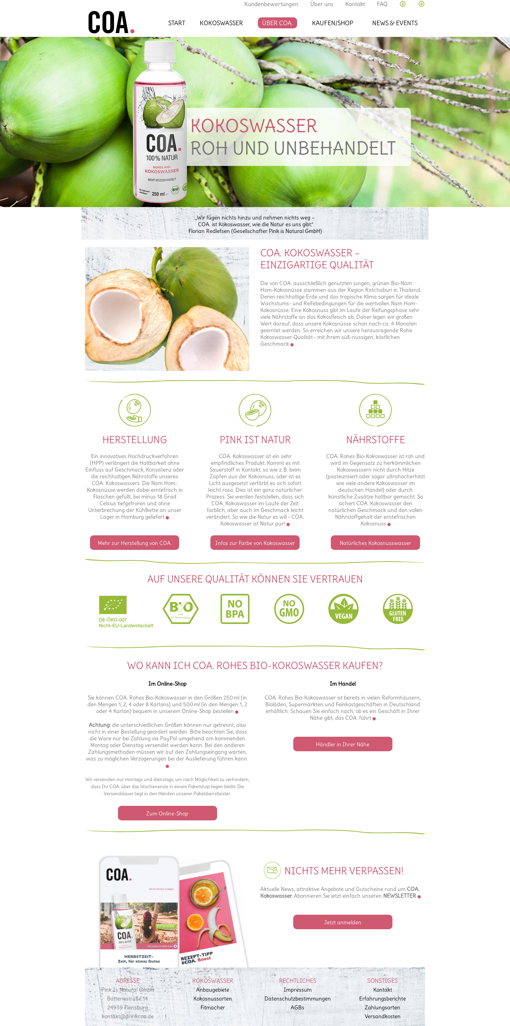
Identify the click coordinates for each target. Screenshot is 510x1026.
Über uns (321, 3)
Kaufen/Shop (332, 23)
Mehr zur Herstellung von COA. (135, 543)
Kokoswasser (221, 23)
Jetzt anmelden (342, 922)
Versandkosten (383, 1016)
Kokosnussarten (212, 998)
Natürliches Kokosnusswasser (375, 543)
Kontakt (355, 3)
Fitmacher (212, 1007)
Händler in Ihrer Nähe (342, 744)
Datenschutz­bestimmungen (298, 998)
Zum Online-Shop (167, 813)
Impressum (298, 989)
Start (176, 23)
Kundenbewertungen (271, 3)
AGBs (297, 1007)
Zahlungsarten (382, 1007)
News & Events (395, 23)
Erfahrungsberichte (382, 998)
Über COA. (277, 23)
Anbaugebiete (212, 989)
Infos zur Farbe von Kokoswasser (255, 543)
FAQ (382, 3)
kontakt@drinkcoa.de (128, 1016)
